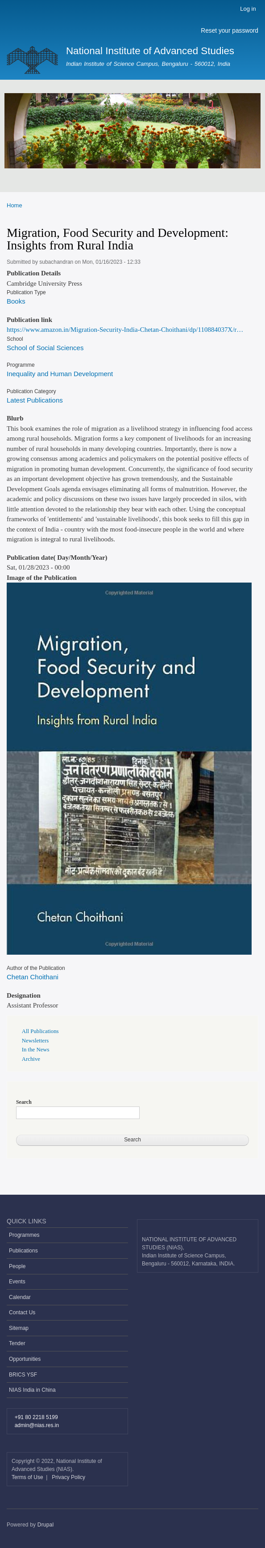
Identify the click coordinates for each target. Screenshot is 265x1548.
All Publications (40, 1031)
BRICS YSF (23, 1375)
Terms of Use (28, 1477)
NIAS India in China (32, 1390)
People (17, 1266)
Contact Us (22, 1312)
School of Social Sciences (45, 348)
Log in (248, 8)
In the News (36, 1049)
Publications (23, 1251)
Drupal (45, 1525)
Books (16, 301)
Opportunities (25, 1359)
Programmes (24, 1235)
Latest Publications (35, 400)
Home (14, 205)
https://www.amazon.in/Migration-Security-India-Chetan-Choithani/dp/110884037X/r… (125, 329)
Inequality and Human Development (60, 373)
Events (17, 1281)
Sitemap (19, 1328)
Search (24, 1102)
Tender (17, 1343)
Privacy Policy (68, 1477)
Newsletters (35, 1041)
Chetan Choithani (32, 977)
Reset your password (229, 30)
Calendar (20, 1297)
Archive (31, 1059)
